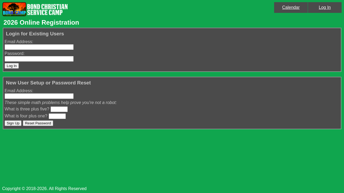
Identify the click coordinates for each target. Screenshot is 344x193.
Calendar (291, 7)
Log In (325, 7)
